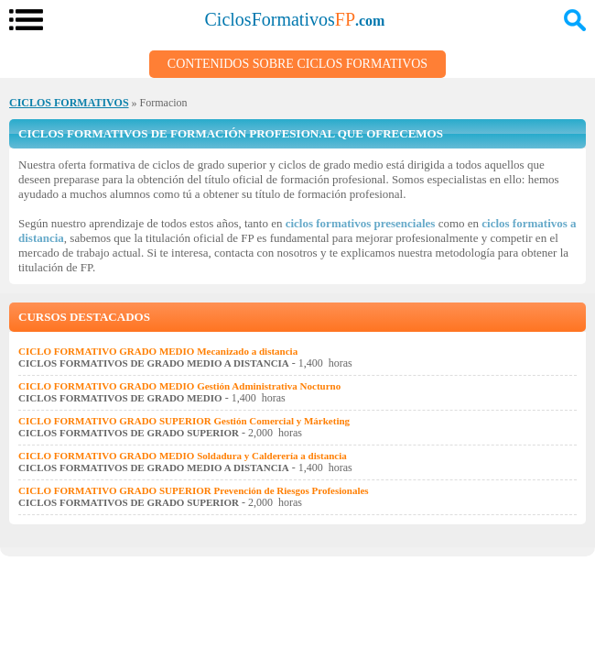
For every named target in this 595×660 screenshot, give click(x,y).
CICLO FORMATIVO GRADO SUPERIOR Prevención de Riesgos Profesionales (193, 490)
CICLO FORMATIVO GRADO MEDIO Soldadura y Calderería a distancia (182, 455)
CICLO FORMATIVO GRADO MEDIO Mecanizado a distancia (158, 351)
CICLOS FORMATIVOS (69, 102)
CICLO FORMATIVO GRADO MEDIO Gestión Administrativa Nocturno (179, 385)
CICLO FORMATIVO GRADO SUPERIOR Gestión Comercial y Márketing (184, 420)
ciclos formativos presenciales (361, 223)
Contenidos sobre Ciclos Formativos (297, 64)
